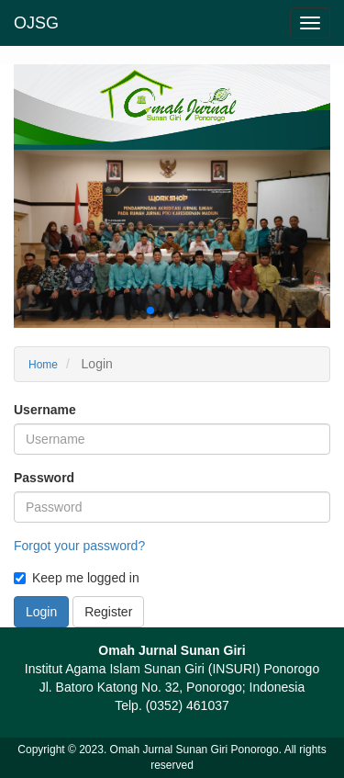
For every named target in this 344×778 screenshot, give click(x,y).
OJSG (36, 23)
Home (43, 364)
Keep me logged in (76, 577)
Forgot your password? (79, 545)
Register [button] (108, 611)
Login (41, 611)
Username (45, 409)
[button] (150, 310)
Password (44, 477)
